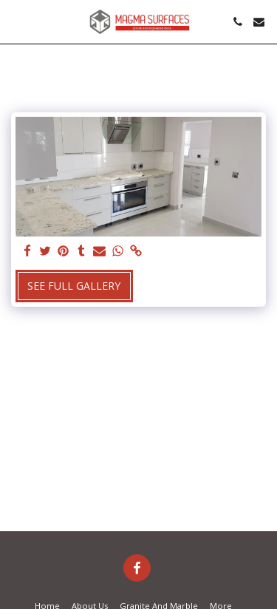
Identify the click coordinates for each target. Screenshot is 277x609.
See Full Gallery (73, 286)
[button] (16, 21)
